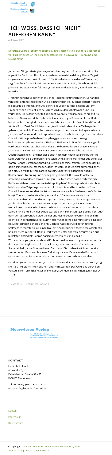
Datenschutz (15, 423)
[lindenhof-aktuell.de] (46, 7)
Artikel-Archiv (16, 40)
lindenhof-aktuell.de (32, 446)
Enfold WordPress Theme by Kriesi (62, 446)
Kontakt (12, 410)
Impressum (14, 417)
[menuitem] (98, 8)
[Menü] (98, 8)
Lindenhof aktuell (41, 284)
